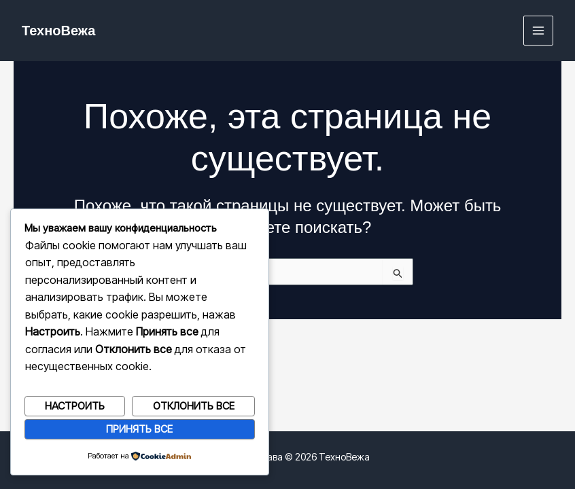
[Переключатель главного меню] (538, 31)
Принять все (139, 428)
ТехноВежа (58, 30)
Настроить (75, 405)
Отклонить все (193, 405)
